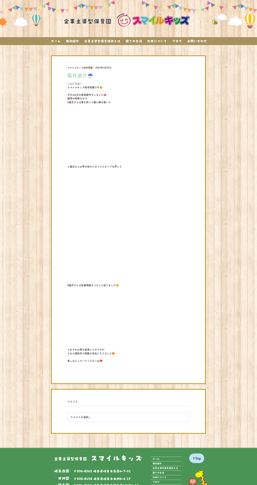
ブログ (156, 482)
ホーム (156, 459)
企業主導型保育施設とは (165, 468)
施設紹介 (157, 463)
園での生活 (158, 473)
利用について (159, 477)
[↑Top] (196, 458)
